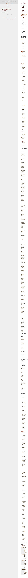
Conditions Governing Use (23, 335)
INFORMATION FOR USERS (6, 9)
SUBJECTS (4, 10)
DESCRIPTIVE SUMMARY (6, 8)
